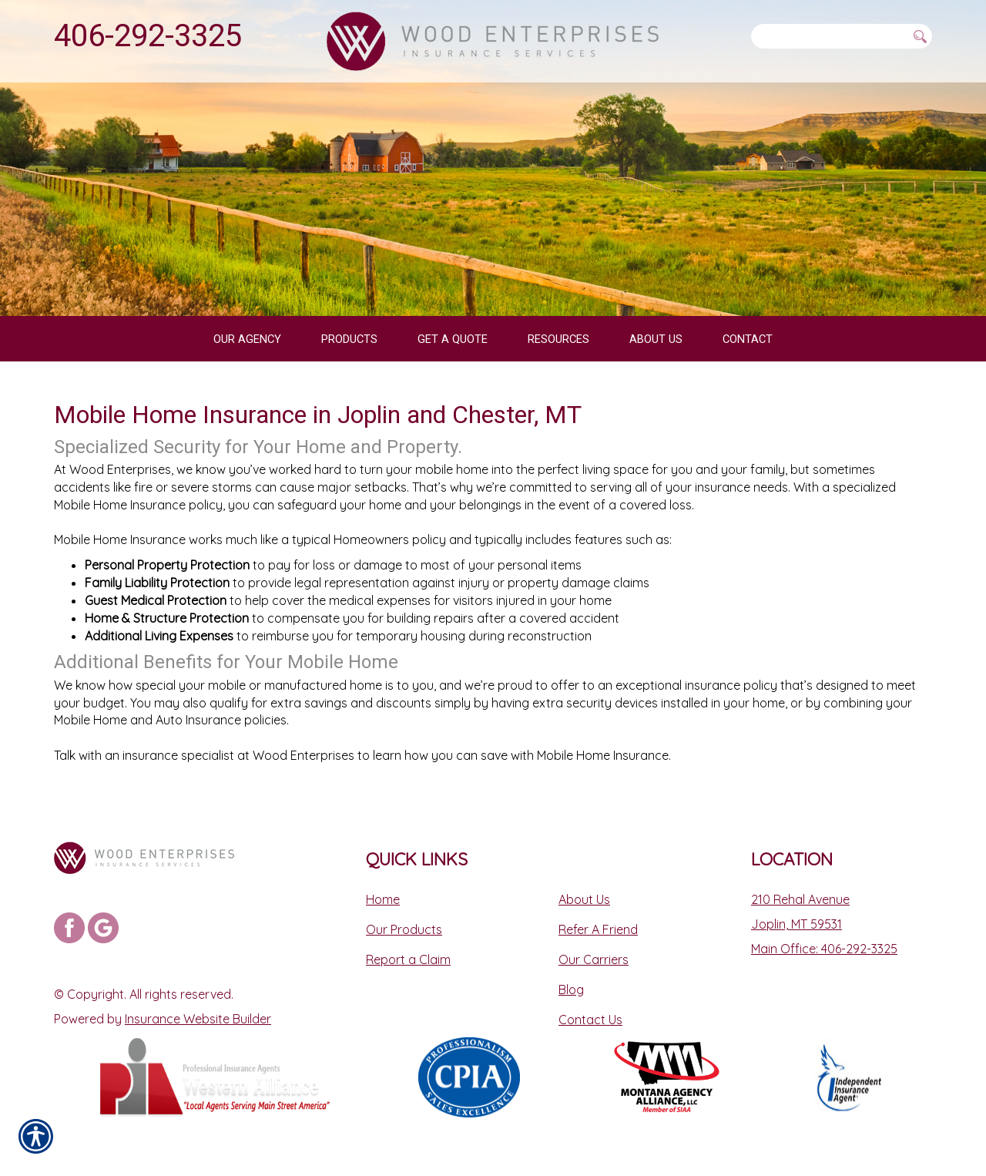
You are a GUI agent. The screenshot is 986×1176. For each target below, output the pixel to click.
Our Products (404, 929)
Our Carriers (593, 959)
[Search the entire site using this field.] (829, 36)
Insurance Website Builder (198, 1018)
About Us (584, 899)
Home (383, 899)
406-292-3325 (148, 36)
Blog (571, 989)
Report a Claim (408, 959)
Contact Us (590, 1019)
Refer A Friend (598, 929)
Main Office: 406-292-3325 (824, 948)
